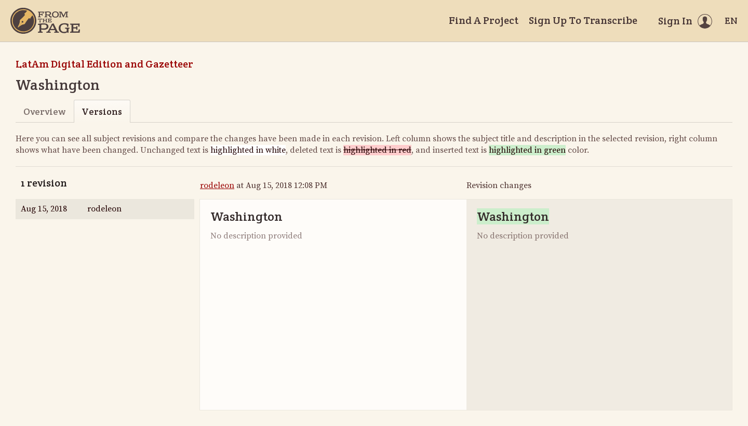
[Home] (45, 21)
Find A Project (483, 20)
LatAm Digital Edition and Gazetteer (104, 64)
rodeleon (217, 185)
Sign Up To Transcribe (583, 20)
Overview (44, 111)
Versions (102, 111)
